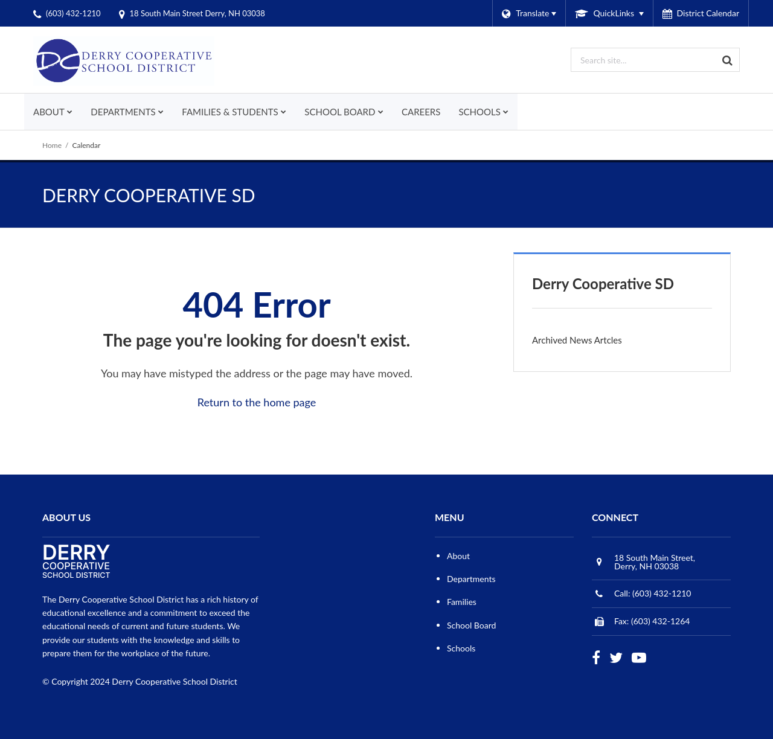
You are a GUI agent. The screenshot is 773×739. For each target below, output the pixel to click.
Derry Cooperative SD (603, 283)
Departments (471, 579)
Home (52, 145)
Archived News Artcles (577, 339)
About (458, 556)
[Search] (728, 60)
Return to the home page (256, 402)
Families (461, 602)
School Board (471, 625)
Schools (461, 648)
